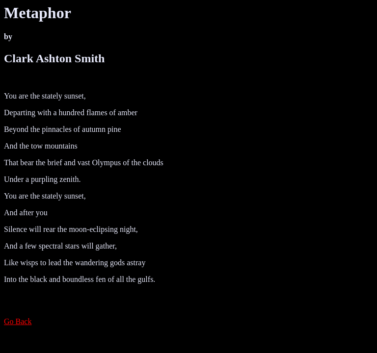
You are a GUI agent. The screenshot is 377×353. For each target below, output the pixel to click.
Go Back (17, 321)
